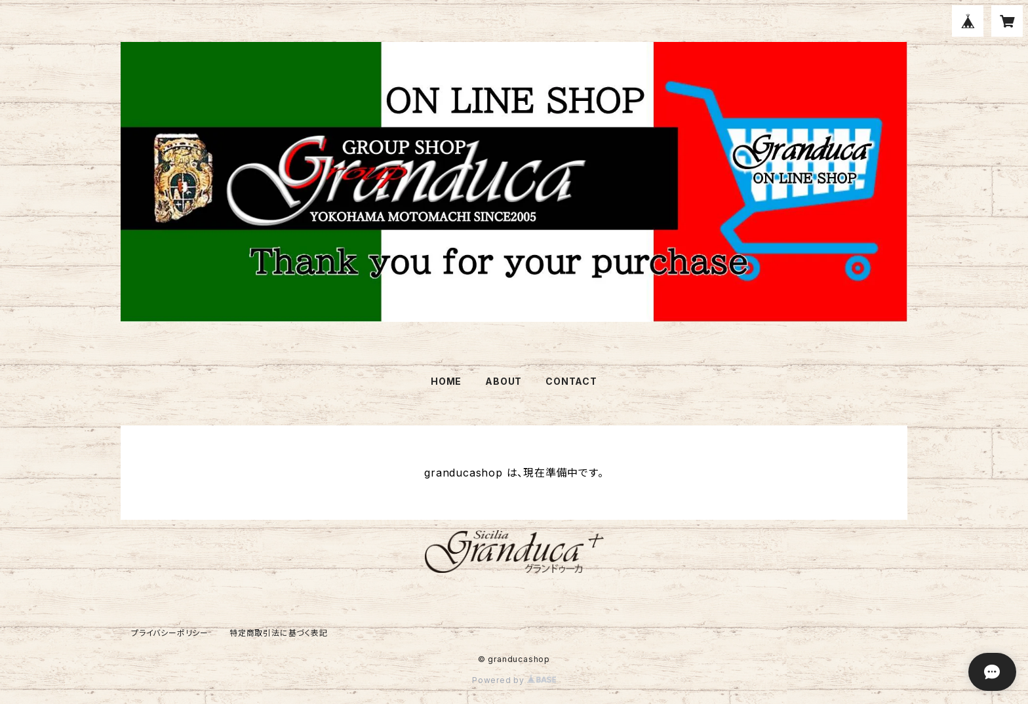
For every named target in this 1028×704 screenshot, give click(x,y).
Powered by (514, 680)
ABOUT (503, 381)
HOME (446, 381)
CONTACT (571, 381)
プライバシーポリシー (169, 633)
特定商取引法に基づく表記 (278, 633)
